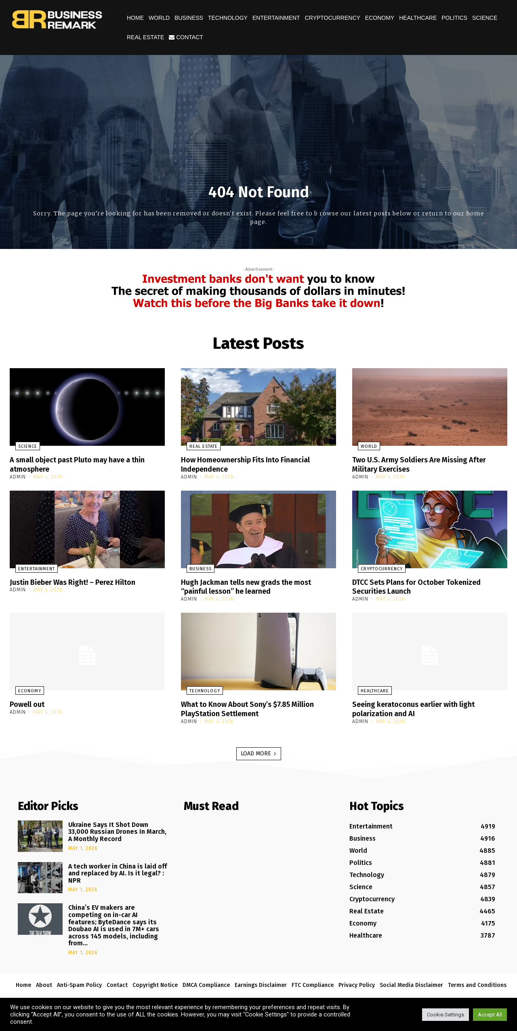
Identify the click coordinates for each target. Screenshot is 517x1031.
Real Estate (145, 37)
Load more (259, 751)
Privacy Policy (356, 983)
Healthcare (418, 18)
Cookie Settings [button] (445, 1015)
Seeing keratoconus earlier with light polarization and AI (421, 707)
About (44, 983)
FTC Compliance (313, 983)
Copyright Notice (155, 983)
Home (135, 18)
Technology (228, 18)
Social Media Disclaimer (411, 983)
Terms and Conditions (477, 983)
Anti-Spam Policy (79, 983)
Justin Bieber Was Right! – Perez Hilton (80, 581)
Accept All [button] (490, 1015)
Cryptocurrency (332, 18)
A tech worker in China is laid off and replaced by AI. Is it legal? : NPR (117, 871)
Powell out (29, 703)
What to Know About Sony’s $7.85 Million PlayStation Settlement (256, 707)
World (159, 18)
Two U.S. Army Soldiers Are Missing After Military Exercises (427, 464)
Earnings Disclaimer (261, 983)
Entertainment (276, 18)
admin (18, 476)
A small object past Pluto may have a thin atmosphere (86, 464)
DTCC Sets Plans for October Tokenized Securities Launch (425, 585)
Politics (454, 18)
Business (188, 18)
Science (484, 18)
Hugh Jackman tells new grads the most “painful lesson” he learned (254, 585)
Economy (379, 18)
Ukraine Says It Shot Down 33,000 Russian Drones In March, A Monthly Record (117, 830)
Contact (186, 37)
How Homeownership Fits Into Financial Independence (252, 464)
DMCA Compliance (206, 983)
